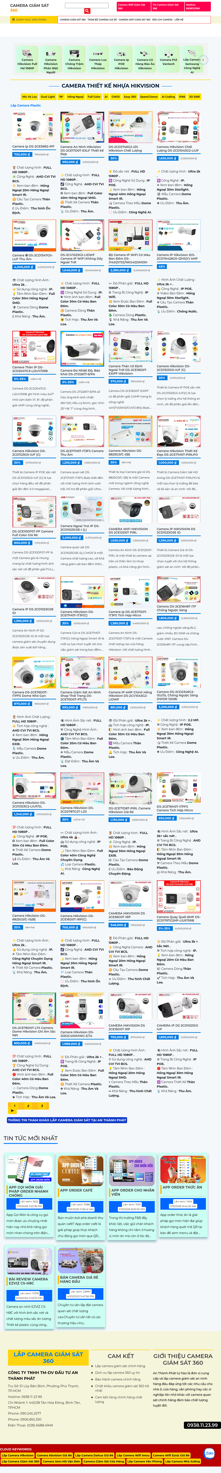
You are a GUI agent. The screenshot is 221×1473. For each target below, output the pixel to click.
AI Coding (168, 96)
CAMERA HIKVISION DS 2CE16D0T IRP (127, 1027)
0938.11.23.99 (202, 1425)
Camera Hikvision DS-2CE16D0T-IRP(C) (77, 918)
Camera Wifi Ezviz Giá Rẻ (171, 1455)
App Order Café (76, 1190)
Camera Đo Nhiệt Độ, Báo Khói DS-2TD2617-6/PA (80, 372)
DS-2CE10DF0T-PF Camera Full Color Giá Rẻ (32, 533)
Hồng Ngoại (76, 96)
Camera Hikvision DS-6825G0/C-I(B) (125, 452)
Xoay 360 (130, 96)
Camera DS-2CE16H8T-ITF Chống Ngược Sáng (176, 608)
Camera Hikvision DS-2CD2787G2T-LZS (77, 809)
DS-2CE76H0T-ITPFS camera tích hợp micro (175, 808)
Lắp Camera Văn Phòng (145, 1461)
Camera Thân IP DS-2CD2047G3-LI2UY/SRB (30, 369)
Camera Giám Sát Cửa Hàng (104, 1461)
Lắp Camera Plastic (26, 105)
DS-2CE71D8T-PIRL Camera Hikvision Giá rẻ (129, 810)
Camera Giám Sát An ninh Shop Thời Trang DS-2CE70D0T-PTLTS (80, 696)
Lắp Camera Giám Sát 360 (20, 1461)
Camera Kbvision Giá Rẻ (54, 1455)
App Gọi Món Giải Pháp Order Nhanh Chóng (28, 1189)
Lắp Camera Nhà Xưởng (182, 1461)
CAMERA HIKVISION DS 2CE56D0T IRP (127, 915)
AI (106, 96)
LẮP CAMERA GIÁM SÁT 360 (48, 1358)
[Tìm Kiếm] (87, 5)
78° (61, 96)
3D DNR (194, 96)
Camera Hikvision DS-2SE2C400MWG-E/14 (77, 1034)
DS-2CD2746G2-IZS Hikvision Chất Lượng (125, 148)
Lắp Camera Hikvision (17, 1455)
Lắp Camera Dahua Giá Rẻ (94, 1455)
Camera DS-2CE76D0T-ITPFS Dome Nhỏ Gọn (30, 694)
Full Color (94, 96)
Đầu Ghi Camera (162, 19)
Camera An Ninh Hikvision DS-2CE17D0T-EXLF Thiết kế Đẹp (82, 150)
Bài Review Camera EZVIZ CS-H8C (28, 1281)
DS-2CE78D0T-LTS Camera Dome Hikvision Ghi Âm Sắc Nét (34, 1031)
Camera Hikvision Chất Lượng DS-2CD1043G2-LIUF (178, 148)
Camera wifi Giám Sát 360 (134, 19)
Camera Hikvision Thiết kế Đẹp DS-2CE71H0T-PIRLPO (177, 453)
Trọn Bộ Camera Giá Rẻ (102, 19)
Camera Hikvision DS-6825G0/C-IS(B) (29, 917)
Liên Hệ (178, 19)
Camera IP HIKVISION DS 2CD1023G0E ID (176, 531)
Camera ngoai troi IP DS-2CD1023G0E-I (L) (79, 528)
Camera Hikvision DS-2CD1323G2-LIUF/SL (29, 804)
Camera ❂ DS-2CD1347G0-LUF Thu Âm (32, 257)
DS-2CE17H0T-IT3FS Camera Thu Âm (82, 453)
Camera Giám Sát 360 (73, 19)
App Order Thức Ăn (182, 1187)
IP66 (182, 96)
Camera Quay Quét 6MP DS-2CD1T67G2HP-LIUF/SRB (179, 919)
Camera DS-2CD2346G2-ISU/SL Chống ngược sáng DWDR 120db (177, 695)
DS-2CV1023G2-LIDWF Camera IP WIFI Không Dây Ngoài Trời (81, 258)
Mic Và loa (29, 96)
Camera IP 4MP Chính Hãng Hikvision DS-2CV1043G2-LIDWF (130, 696)
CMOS (116, 96)
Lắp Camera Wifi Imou (133, 1455)
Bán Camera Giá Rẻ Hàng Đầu (79, 1279)
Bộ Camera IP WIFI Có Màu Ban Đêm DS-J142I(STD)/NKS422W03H (129, 258)
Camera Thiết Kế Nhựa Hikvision (110, 86)
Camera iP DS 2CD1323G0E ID (33, 611)
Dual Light (48, 96)
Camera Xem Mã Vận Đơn (61, 1461)
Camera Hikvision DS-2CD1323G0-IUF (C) (173, 368)
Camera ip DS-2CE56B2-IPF (33, 146)
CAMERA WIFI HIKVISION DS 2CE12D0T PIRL (128, 531)
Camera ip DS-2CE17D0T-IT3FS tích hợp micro (128, 613)
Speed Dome (149, 96)
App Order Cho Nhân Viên (132, 1192)
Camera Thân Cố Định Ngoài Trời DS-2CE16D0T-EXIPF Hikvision (128, 369)
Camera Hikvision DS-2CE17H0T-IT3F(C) (77, 613)
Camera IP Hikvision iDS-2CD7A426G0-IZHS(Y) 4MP (177, 257)
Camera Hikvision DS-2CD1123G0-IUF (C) (29, 453)
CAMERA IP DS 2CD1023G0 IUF (177, 1027)
